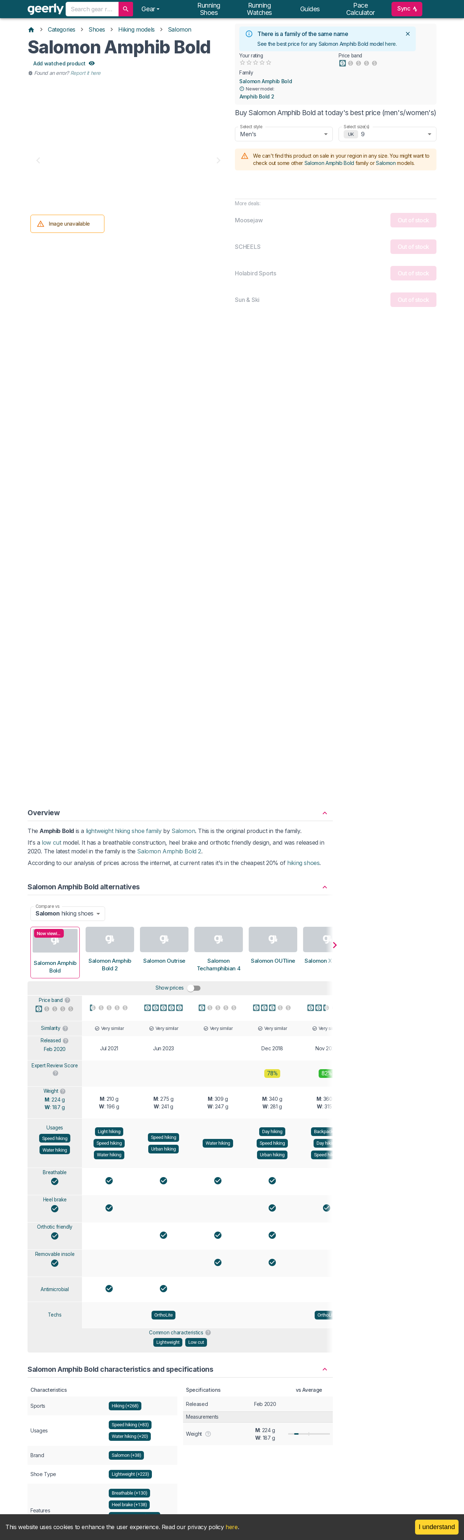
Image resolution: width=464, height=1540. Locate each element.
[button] (180, 340)
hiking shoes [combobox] (65, 444)
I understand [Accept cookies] (437, 1527)
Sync (407, 9)
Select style (251, 126)
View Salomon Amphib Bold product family (180, 1264)
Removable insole (54, 785)
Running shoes (208, 9)
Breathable (55, 703)
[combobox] (92, 9)
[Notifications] (150, 9)
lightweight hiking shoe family (124, 361)
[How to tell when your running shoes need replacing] (272, 1397)
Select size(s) (357, 126)
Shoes (96, 29)
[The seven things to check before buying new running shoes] (180, 1397)
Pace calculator (360, 9)
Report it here (85, 73)
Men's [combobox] (248, 134)
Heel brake (55, 730)
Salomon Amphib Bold (265, 81)
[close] (408, 34)
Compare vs (47, 437)
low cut (51, 373)
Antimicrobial (55, 820)
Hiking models (136, 29)
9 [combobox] (363, 134)
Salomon (179, 29)
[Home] (31, 29)
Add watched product (63, 63)
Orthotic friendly (54, 758)
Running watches (259, 9)
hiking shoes (303, 393)
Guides (310, 9)
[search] (126, 9)
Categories (61, 29)
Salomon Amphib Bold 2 (169, 382)
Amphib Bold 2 (257, 96)
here (390, 44)
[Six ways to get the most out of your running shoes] (88, 1397)
